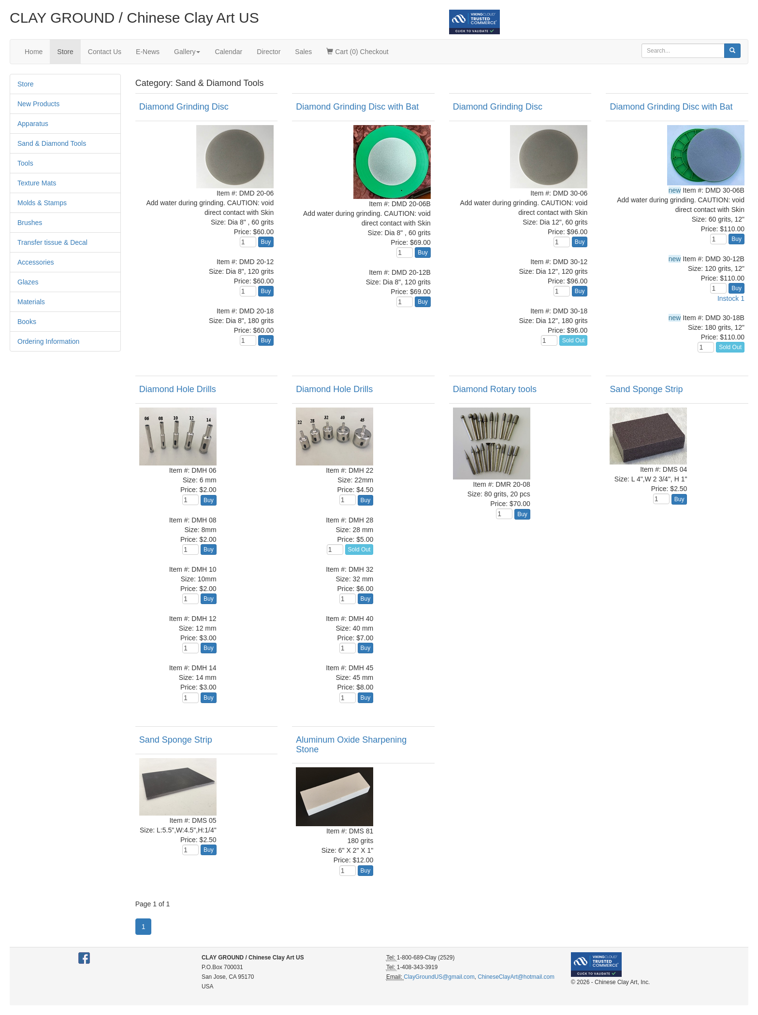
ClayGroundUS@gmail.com (439, 976)
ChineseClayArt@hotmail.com (516, 976)
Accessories (35, 262)
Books (26, 321)
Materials (31, 302)
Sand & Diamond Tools (51, 143)
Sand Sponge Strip (646, 389)
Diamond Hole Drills (177, 389)
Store (65, 52)
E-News (148, 52)
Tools (25, 163)
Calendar (228, 52)
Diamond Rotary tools (495, 389)
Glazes (28, 282)
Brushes (29, 222)
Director (268, 52)
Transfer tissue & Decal (52, 242)
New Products (38, 104)
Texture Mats (36, 183)
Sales (303, 52)
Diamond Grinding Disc (184, 107)
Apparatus (32, 123)
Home (34, 52)
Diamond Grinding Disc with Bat (357, 107)
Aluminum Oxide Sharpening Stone (351, 744)
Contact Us (104, 52)
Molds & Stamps (42, 203)
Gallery (187, 52)
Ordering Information (48, 341)
